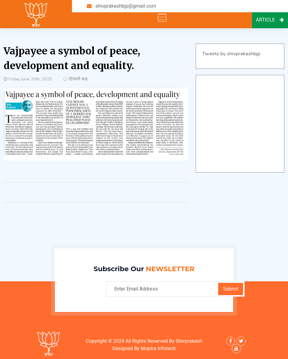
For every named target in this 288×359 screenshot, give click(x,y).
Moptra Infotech (158, 348)
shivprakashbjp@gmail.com (125, 6)
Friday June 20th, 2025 (30, 79)
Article (270, 20)
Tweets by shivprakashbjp (231, 53)
